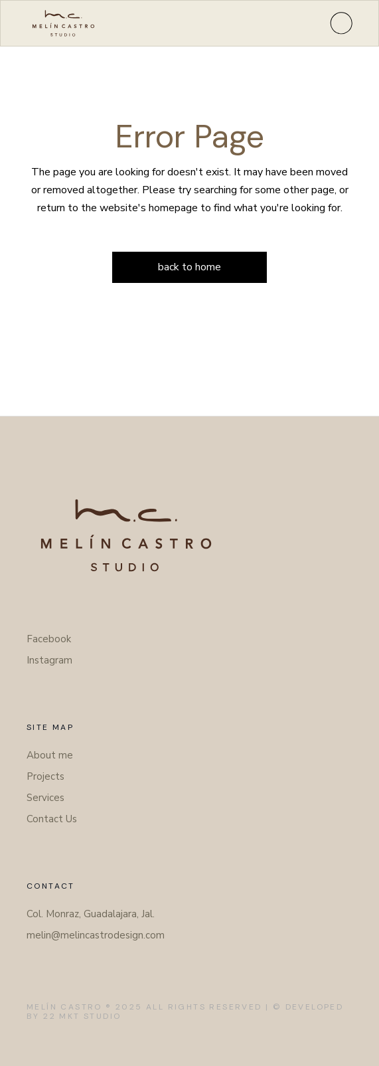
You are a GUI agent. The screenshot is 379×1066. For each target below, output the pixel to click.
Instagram (49, 660)
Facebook (49, 639)
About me (50, 755)
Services (45, 797)
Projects (45, 776)
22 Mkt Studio (82, 1016)
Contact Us (52, 819)
